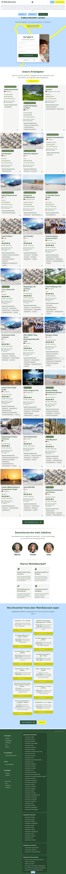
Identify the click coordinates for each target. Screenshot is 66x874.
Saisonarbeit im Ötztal (29, 827)
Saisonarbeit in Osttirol (29, 825)
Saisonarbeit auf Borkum (30, 749)
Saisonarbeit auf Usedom (30, 805)
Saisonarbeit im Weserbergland (31, 809)
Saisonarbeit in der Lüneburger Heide (32, 774)
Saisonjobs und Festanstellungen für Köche (34, 870)
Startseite (7, 738)
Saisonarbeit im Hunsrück (30, 766)
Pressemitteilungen (9, 764)
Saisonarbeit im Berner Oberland (31, 847)
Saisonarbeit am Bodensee (30, 747)
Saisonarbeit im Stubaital (30, 835)
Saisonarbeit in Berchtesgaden (31, 743)
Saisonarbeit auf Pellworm (30, 786)
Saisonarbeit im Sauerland (30, 793)
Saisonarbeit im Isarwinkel (30, 768)
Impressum (7, 787)
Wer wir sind (7, 781)
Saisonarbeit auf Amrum (30, 739)
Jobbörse (6, 746)
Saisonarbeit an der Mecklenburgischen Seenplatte (35, 776)
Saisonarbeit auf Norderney (30, 782)
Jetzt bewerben (28, 722)
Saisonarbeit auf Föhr (29, 757)
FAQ (5, 744)
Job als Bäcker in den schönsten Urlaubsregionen (35, 865)
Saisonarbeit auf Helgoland (30, 764)
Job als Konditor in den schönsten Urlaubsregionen (35, 867)
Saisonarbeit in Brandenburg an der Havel (33, 751)
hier (33, 10)
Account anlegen (28, 55)
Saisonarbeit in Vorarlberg (30, 840)
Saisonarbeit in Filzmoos (30, 817)
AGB (5, 783)
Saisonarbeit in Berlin (29, 745)
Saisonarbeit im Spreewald (30, 801)
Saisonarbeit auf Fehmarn (30, 755)
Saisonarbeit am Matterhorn (30, 849)
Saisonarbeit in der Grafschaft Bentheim (33, 759)
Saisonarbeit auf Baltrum (30, 741)
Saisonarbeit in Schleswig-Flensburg (32, 795)
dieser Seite (39, 9)
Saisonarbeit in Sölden (29, 833)
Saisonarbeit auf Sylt (29, 803)
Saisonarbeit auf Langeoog (30, 772)
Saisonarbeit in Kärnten (30, 819)
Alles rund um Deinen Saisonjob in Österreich (34, 859)
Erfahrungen (42, 722)
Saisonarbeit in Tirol (29, 837)
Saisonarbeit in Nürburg (30, 784)
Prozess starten (33, 81)
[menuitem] (32, 2)
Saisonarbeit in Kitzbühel (30, 821)
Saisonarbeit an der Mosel (30, 778)
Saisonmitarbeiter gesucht (10, 755)
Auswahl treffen (32, 14)
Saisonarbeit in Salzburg (30, 829)
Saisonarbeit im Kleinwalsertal (31, 823)
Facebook (6, 773)
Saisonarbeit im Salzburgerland (31, 831)
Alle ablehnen (22, 14)
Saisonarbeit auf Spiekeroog (30, 799)
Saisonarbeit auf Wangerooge (31, 807)
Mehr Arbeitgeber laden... (33, 522)
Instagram (7, 775)
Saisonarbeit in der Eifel (30, 753)
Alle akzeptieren (43, 14)
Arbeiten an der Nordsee (30, 861)
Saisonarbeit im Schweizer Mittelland (32, 851)
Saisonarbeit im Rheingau (30, 788)
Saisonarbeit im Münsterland (31, 780)
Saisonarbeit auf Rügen (29, 790)
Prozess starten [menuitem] (59, 2)
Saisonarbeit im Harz (29, 761)
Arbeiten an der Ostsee (29, 863)
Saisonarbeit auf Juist (29, 770)
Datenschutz (7, 785)
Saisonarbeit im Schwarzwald (31, 797)
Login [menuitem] (52, 2)
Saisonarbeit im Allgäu (29, 737)
